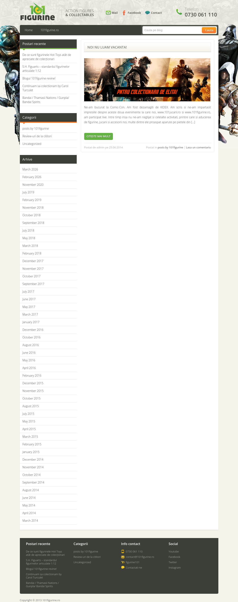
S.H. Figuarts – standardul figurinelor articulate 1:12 (41, 561)
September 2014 (33, 482)
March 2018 (30, 246)
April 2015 (29, 429)
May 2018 (29, 238)
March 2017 (30, 314)
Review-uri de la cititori (37, 136)
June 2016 (29, 353)
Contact (156, 13)
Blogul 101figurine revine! (39, 78)
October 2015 (32, 398)
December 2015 (33, 383)
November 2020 (33, 185)
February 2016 (32, 375)
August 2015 (31, 406)
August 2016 (31, 345)
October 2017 (32, 276)
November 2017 (33, 269)
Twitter (173, 562)
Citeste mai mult (99, 136)
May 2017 (29, 307)
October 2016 (32, 337)
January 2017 (31, 322)
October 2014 (32, 475)
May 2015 (29, 421)
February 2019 (32, 200)
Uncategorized (32, 144)
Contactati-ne (134, 567)
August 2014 (31, 490)
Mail (115, 13)
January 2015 (31, 452)
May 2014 (29, 505)
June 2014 (29, 498)
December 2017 (33, 261)
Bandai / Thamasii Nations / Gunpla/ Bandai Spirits (42, 584)
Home (29, 30)
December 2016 (33, 330)
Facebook (134, 13)
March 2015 (30, 437)
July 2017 (28, 291)
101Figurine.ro (37, 11)
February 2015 (32, 444)
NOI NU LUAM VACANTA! (107, 47)
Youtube (174, 551)
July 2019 (28, 192)
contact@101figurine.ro (140, 557)
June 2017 (29, 299)
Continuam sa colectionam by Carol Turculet (44, 575)
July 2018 (28, 230)
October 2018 (32, 215)
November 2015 (33, 391)
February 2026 (32, 177)
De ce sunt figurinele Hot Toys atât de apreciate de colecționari (47, 57)
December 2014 (33, 459)
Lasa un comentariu (198, 147)
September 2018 (33, 223)
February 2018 (32, 253)
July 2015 (28, 414)
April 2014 (29, 513)
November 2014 (33, 467)
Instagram (175, 567)
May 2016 (29, 360)
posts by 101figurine (36, 128)
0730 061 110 (134, 551)
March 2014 (30, 521)
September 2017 (33, 284)
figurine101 (133, 562)
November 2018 (33, 207)
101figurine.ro (50, 30)
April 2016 (29, 368)
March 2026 (30, 169)
